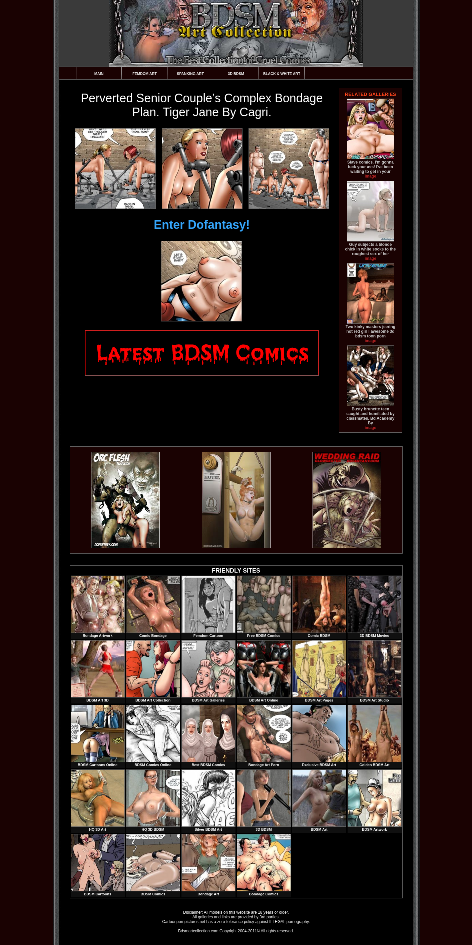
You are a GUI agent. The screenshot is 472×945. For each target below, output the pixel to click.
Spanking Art (190, 74)
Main (99, 74)
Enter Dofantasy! (202, 225)
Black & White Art (281, 74)
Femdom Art (144, 74)
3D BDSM (236, 74)
